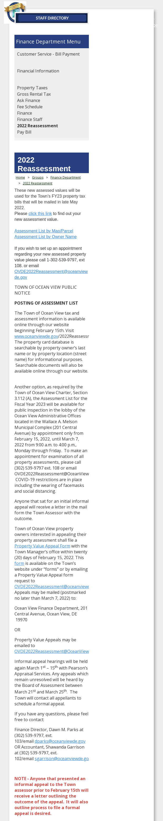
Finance (24, 113)
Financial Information (38, 71)
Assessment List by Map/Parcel (43, 199)
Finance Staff (29, 119)
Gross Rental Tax (34, 94)
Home (20, 169)
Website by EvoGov (34, 733)
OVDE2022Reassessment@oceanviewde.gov (57, 228)
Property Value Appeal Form (106, 392)
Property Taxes (32, 88)
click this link (40, 187)
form (40, 404)
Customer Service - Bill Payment (48, 54)
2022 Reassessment (37, 126)
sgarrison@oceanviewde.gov (63, 536)
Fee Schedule (30, 107)
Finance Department (40, 41)
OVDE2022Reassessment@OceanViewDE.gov (58, 463)
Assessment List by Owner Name (45, 205)
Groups (37, 169)
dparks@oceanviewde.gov (60, 524)
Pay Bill (24, 132)
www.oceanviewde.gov (36, 269)
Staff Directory (82, 18)
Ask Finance (28, 100)
